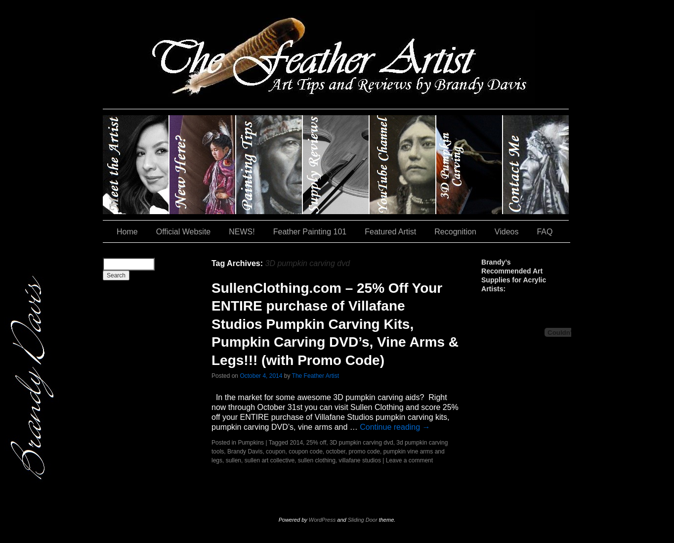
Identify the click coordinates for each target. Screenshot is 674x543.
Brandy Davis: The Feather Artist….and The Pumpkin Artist (136, 164)
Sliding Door (363, 520)
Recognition (455, 231)
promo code (364, 451)
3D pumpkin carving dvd (361, 442)
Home (127, 231)
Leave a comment (409, 460)
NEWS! (241, 231)
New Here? (202, 164)
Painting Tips (269, 164)
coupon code (306, 451)
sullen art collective (270, 460)
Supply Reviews (336, 164)
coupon (275, 451)
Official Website (183, 231)
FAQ (544, 231)
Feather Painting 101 (310, 231)
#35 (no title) (469, 164)
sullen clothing (317, 460)
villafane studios (360, 460)
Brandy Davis (244, 451)
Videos (507, 231)
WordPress (322, 520)
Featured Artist (390, 231)
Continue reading (395, 427)
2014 (296, 442)
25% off (316, 442)
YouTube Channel (403, 164)
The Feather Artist (315, 375)
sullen (233, 460)
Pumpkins (251, 442)
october (335, 451)
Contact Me (536, 164)
